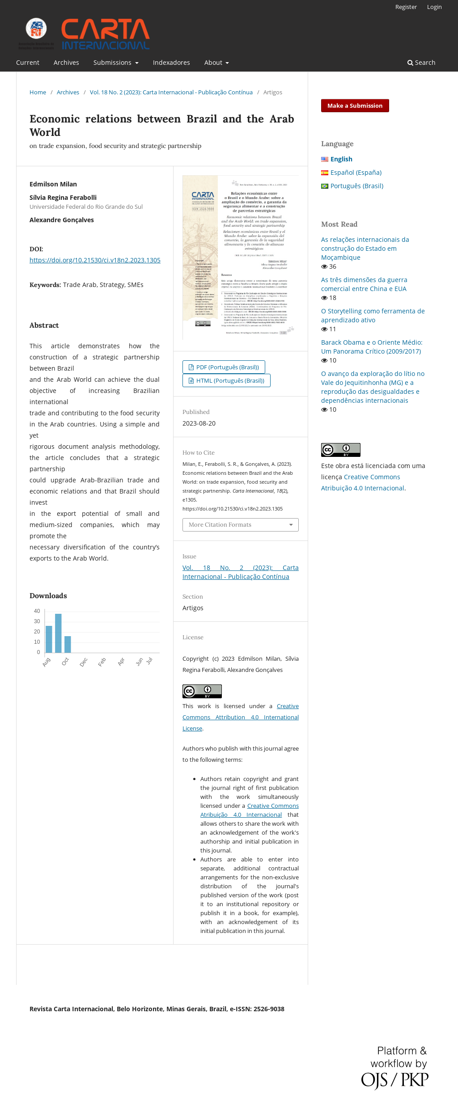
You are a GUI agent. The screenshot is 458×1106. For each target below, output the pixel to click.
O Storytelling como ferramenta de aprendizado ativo (373, 315)
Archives (66, 62)
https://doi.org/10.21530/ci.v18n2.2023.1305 (95, 260)
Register (406, 7)
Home (38, 92)
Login (434, 7)
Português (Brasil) (357, 186)
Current (27, 62)
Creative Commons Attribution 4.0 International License (240, 717)
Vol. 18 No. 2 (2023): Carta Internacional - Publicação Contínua (171, 92)
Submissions (113, 62)
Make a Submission (355, 105)
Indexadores (171, 62)
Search (421, 62)
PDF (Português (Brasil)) (227, 367)
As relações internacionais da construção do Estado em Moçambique (365, 248)
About (214, 62)
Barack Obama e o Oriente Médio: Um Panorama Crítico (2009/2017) (372, 346)
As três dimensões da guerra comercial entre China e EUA (364, 284)
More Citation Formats (220, 524)
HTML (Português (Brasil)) (229, 380)
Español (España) (356, 172)
